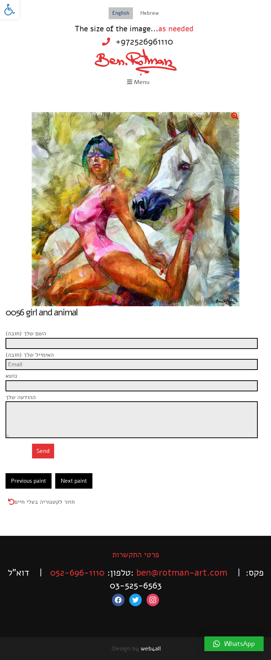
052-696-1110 (77, 572)
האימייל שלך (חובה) (135, 359)
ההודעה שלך (135, 401)
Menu (138, 82)
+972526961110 (144, 41)
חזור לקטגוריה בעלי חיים (44, 502)
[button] (9, 9)
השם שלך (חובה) (135, 337)
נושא (135, 380)
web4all (151, 649)
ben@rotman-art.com (181, 572)
